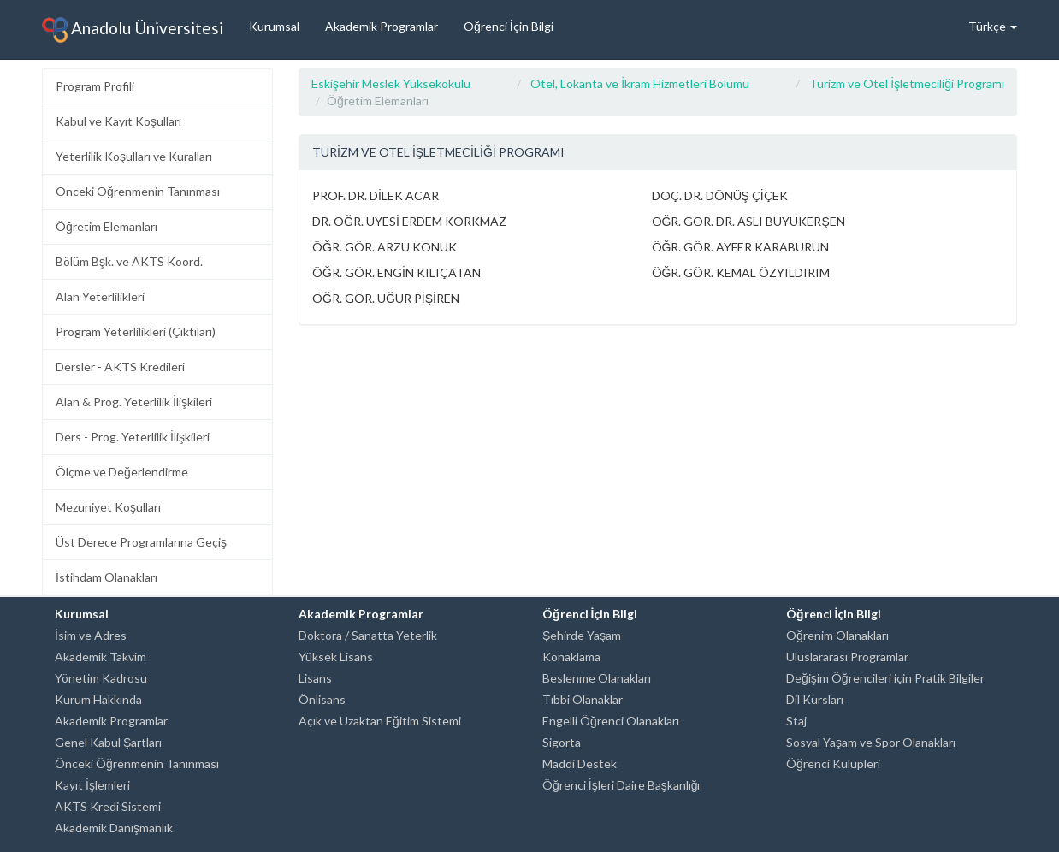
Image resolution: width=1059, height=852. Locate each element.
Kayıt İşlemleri (92, 785)
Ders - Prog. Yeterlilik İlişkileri (133, 436)
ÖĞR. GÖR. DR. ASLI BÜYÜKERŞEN (748, 221)
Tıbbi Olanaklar (582, 699)
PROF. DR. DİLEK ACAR (375, 195)
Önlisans (322, 699)
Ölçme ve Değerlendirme (122, 471)
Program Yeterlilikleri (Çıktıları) (136, 331)
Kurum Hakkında (98, 699)
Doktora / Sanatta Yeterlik (368, 635)
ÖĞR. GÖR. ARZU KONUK (384, 247)
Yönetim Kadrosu (101, 678)
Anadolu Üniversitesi (132, 30)
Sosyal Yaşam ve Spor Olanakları (870, 742)
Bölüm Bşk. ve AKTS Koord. (129, 261)
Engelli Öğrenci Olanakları (610, 720)
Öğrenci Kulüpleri (833, 763)
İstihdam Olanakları (106, 577)
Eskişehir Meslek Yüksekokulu (390, 83)
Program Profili (95, 86)
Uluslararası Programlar (847, 656)
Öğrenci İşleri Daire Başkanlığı (621, 785)
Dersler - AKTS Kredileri (120, 366)
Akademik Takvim (100, 656)
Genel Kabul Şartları (108, 742)
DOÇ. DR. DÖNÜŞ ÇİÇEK (720, 195)
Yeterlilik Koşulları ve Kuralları (134, 156)
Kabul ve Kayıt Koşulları (118, 121)
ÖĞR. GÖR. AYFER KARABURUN (741, 247)
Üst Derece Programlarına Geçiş (141, 542)
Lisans (315, 678)
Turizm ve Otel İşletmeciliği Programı (906, 83)
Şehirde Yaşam (581, 635)
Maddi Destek (579, 763)
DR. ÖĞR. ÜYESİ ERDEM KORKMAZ (409, 221)
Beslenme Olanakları (596, 678)
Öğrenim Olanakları (837, 635)
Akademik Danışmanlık (114, 827)
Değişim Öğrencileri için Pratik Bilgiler (885, 678)
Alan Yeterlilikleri (100, 296)
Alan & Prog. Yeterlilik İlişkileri (134, 401)
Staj (796, 720)
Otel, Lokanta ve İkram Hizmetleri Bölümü (639, 83)
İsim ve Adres (91, 635)
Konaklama (571, 656)
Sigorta (561, 742)
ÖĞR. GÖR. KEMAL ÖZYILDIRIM (741, 272)
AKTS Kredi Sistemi (108, 806)
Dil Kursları (814, 699)
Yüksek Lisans (336, 656)
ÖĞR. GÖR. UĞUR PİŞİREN (385, 298)
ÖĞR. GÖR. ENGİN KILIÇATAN (396, 272)
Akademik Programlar (381, 26)
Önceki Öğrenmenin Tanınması (138, 191)
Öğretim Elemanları (106, 226)
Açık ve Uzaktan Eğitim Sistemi (380, 720)
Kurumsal (274, 26)
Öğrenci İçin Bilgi (508, 26)
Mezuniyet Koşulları (108, 507)
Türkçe (992, 26)
